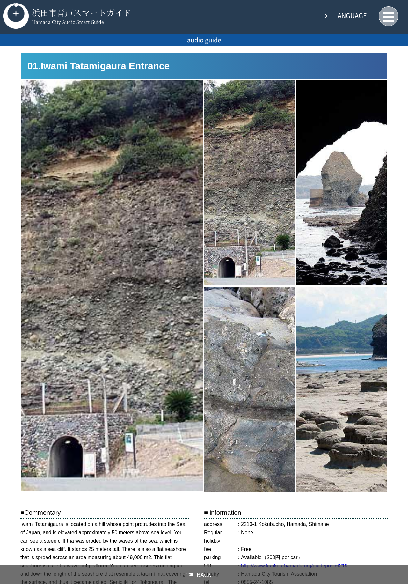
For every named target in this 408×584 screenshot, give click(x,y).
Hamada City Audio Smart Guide (68, 21)
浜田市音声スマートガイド (81, 12)
